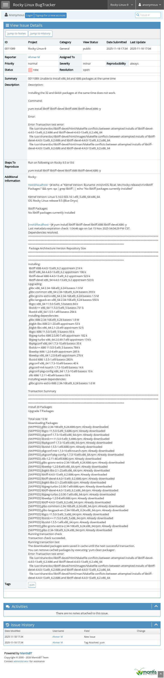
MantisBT (26, 653)
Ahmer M (34, 57)
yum (32, 584)
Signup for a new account (50, 15)
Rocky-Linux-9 (122, 5)
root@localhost (38, 185)
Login (29, 15)
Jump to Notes (16, 33)
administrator (21, 661)
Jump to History (40, 33)
